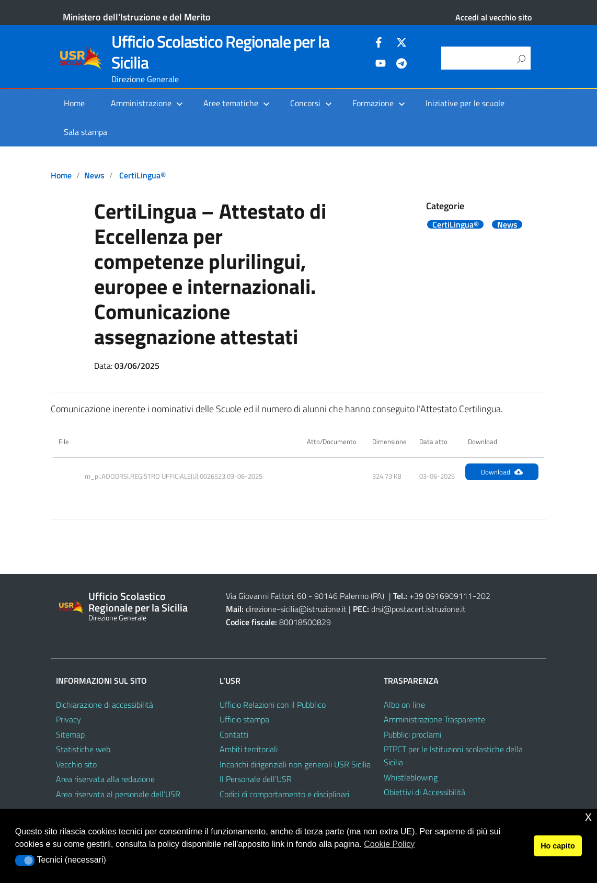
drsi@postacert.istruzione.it (418, 609)
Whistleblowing (411, 777)
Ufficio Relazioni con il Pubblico (273, 704)
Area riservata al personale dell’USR (118, 794)
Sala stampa (85, 132)
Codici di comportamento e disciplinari (284, 794)
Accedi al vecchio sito (493, 17)
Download (502, 472)
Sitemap (70, 734)
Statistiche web (83, 749)
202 (483, 596)
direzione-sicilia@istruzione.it (296, 609)
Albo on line (404, 704)
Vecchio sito (76, 764)
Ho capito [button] (558, 846)
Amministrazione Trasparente (434, 719)
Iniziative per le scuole (465, 103)
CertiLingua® (142, 175)
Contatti (234, 734)
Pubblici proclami (412, 734)
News (94, 175)
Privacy (68, 719)
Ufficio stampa (244, 719)
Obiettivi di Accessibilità (424, 792)
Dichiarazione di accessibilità (104, 704)
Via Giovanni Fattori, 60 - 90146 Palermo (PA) (305, 596)
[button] (25, 860)
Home (74, 103)
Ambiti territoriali (249, 749)
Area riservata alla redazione (105, 779)
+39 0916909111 (441, 596)
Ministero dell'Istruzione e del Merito (137, 17)
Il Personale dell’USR (256, 779)
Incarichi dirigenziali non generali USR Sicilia (295, 764)
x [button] (588, 816)
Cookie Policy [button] (389, 844)
